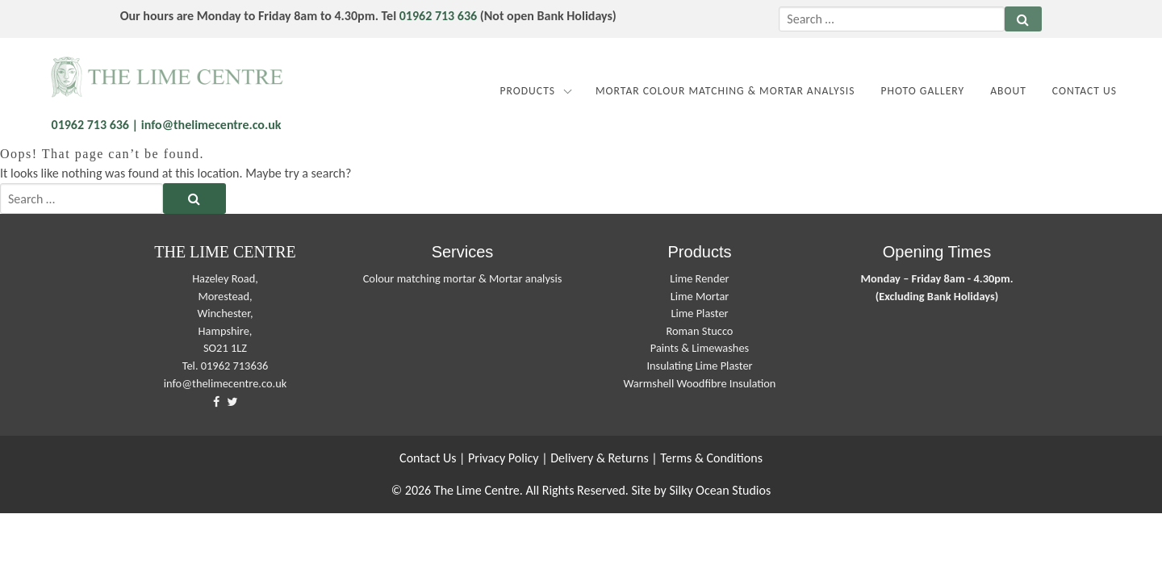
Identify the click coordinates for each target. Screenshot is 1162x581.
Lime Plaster (699, 313)
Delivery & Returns (599, 458)
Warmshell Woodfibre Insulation (700, 383)
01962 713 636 (438, 15)
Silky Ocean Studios (720, 490)
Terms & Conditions (711, 458)
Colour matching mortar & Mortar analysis (462, 278)
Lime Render (699, 278)
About (1008, 91)
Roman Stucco (700, 331)
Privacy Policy (503, 458)
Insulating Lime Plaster (699, 365)
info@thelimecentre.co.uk (225, 383)
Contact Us (1084, 91)
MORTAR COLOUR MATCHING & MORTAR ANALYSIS (725, 91)
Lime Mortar (700, 296)
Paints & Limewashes (699, 348)
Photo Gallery (922, 91)
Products (526, 91)
